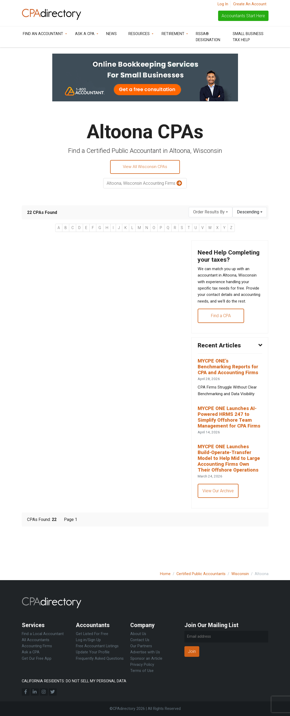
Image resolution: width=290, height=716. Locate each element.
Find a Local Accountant (43, 634)
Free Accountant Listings (97, 646)
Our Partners (141, 646)
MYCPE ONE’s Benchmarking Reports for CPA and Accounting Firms (229, 386)
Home (165, 574)
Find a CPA (221, 333)
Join (192, 651)
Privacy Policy (142, 664)
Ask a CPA (84, 34)
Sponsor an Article (146, 658)
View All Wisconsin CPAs (145, 167)
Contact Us (139, 640)
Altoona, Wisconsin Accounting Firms (145, 184)
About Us (138, 634)
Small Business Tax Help (248, 37)
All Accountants (35, 640)
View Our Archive (218, 526)
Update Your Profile (93, 652)
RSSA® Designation (208, 37)
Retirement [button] (173, 34)
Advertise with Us (145, 652)
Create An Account (249, 4)
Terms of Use (142, 670)
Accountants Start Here (243, 15)
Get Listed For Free (92, 634)
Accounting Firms (37, 646)
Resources (139, 34)
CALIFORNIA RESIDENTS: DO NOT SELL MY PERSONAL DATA (74, 681)
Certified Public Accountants (201, 574)
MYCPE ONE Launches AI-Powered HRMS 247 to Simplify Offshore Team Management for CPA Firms (228, 441)
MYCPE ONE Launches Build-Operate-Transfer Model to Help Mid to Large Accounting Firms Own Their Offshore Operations (226, 490)
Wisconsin (240, 574)
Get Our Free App (36, 658)
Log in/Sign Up (88, 640)
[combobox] (210, 213)
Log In (223, 4)
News (111, 34)
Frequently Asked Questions (100, 658)
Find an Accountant (43, 34)
